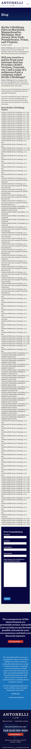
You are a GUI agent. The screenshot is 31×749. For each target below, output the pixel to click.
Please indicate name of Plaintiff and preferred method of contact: (14, 560)
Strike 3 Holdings (6, 48)
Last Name (7, 541)
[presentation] (16, 592)
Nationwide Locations (21, 721)
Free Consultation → (15, 641)
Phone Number (8, 553)
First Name (7, 534)
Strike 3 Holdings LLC (8, 80)
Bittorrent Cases (7, 721)
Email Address (8, 547)
